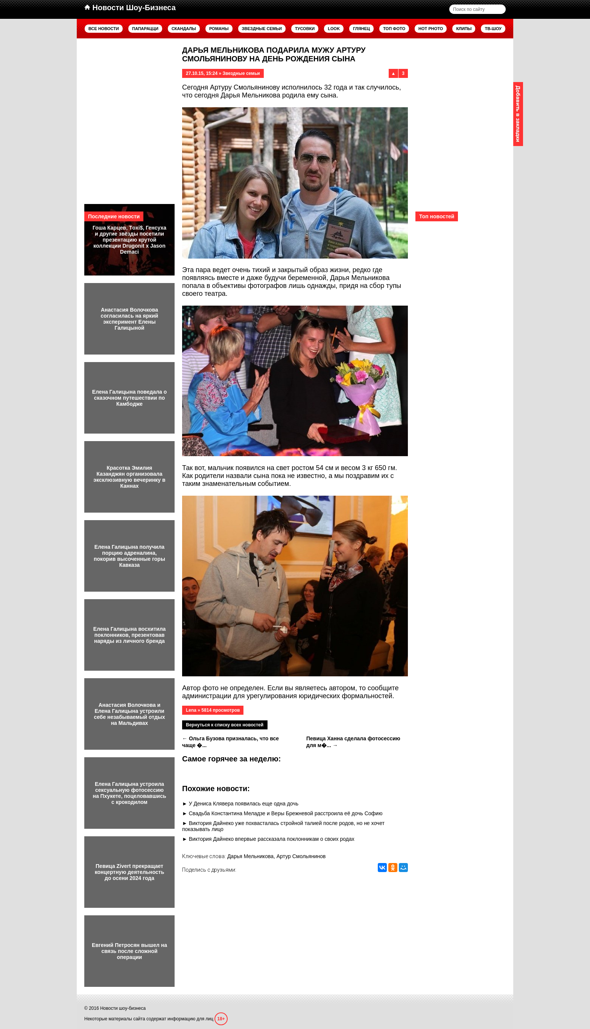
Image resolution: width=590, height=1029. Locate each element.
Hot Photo (430, 28)
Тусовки (305, 28)
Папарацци (145, 28)
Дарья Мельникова (250, 856)
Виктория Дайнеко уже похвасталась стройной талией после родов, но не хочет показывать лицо (283, 826)
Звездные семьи (262, 28)
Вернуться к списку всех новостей (224, 725)
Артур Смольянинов (301, 856)
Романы (219, 28)
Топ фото (394, 28)
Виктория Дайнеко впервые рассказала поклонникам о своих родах (271, 839)
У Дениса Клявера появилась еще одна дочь (243, 804)
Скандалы (184, 28)
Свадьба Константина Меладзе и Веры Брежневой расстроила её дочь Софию (286, 813)
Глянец (361, 28)
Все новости (103, 28)
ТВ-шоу (493, 28)
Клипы (463, 28)
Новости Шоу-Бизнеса (130, 7)
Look (334, 28)
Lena (191, 710)
